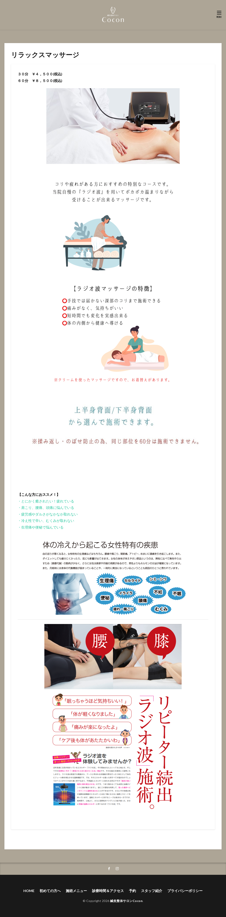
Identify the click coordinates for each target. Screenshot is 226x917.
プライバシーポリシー (185, 890)
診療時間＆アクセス (108, 890)
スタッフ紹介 (151, 890)
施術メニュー (76, 890)
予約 (132, 890)
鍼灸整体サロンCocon (126, 901)
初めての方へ (50, 890)
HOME (28, 890)
